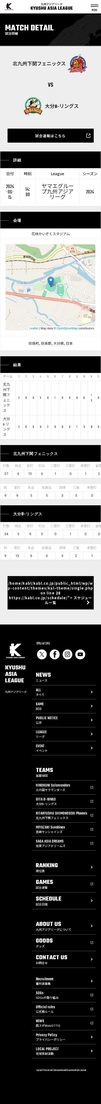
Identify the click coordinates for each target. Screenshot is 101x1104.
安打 (30, 466)
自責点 (46, 487)
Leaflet (33, 328)
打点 (42, 466)
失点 (31, 487)
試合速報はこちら (50, 135)
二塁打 (55, 466)
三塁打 (70, 466)
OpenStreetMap (67, 328)
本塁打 (85, 466)
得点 (18, 466)
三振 (76, 487)
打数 (6, 466)
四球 (62, 487)
